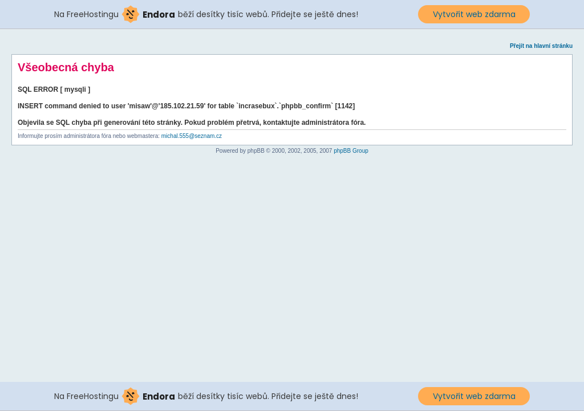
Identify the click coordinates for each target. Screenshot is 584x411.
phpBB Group (351, 151)
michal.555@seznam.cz (191, 136)
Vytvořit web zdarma (474, 14)
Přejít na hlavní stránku (541, 46)
